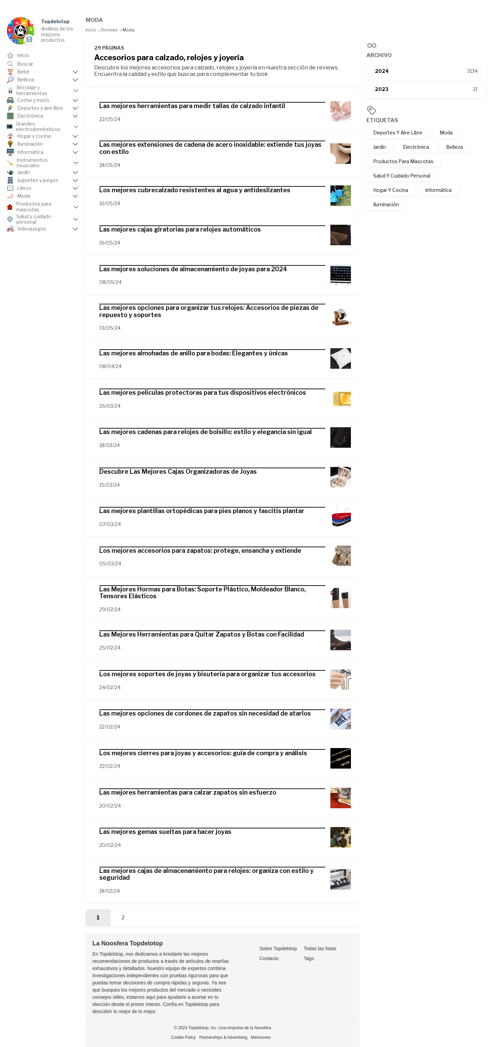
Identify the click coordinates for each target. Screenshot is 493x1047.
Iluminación (386, 204)
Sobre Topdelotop (278, 948)
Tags (309, 958)
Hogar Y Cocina (390, 190)
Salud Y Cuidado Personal (401, 176)
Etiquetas (382, 120)
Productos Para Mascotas (403, 161)
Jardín (379, 147)
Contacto (269, 958)
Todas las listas (320, 948)
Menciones (261, 1037)
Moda (446, 132)
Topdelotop (55, 21)
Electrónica (416, 147)
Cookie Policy (183, 1037)
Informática (438, 190)
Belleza (454, 147)
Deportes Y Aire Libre (397, 132)
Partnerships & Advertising (223, 1037)
